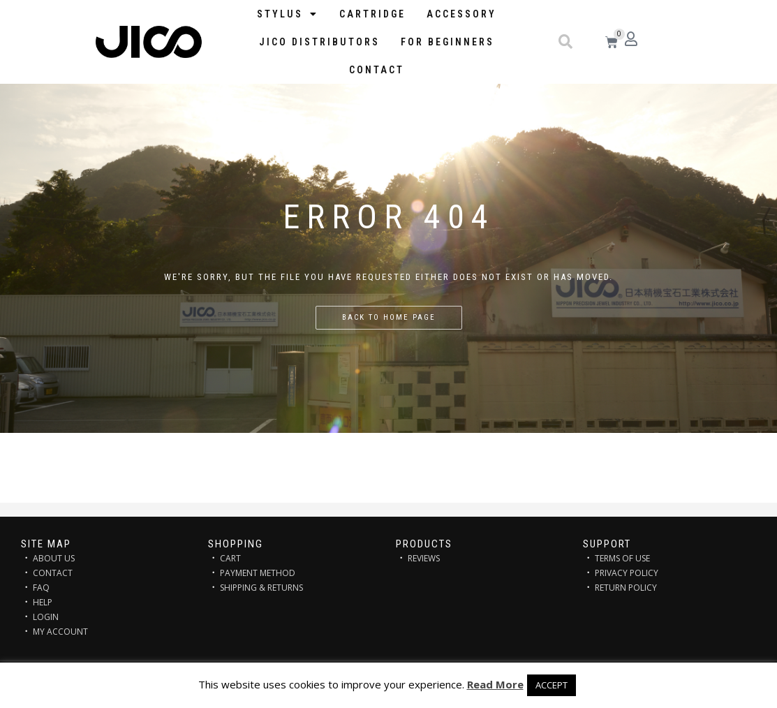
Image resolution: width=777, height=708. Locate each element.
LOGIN (46, 617)
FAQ (41, 587)
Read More (495, 684)
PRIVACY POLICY (626, 573)
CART (230, 558)
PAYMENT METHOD (257, 573)
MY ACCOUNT (60, 631)
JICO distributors (319, 41)
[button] (565, 41)
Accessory (461, 14)
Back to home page (389, 317)
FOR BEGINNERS (447, 41)
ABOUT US (54, 558)
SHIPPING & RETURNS (261, 587)
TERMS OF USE (622, 558)
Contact (376, 69)
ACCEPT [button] (551, 685)
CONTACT (53, 573)
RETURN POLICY (626, 587)
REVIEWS (424, 558)
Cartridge (372, 14)
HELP (42, 602)
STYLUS (287, 14)
